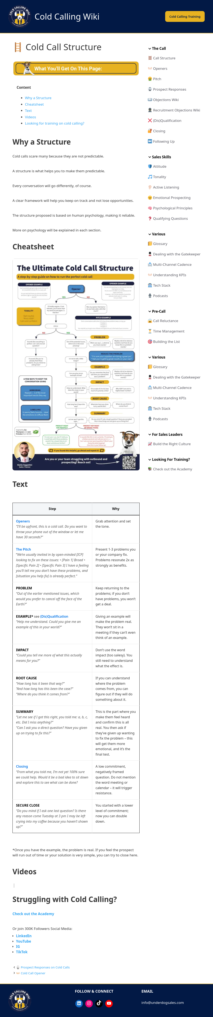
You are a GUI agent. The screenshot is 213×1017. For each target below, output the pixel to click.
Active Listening (166, 187)
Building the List (166, 341)
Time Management (169, 331)
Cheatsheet (34, 104)
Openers (23, 521)
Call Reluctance (165, 320)
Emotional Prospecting (172, 197)
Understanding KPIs (169, 274)
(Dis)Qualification (54, 616)
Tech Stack (161, 285)
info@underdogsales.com (162, 1002)
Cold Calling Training (185, 16)
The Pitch (23, 549)
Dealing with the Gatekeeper (177, 254)
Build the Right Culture (172, 443)
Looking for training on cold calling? (54, 123)
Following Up (164, 141)
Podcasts (160, 295)
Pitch (157, 78)
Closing (22, 766)
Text (28, 110)
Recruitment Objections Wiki (176, 110)
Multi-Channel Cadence (172, 264)
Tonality (159, 176)
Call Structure (164, 58)
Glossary (160, 243)
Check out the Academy (172, 469)
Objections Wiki (166, 99)
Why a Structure (38, 97)
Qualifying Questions (170, 218)
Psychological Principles (172, 208)
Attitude (159, 166)
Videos (30, 117)
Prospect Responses (169, 89)
